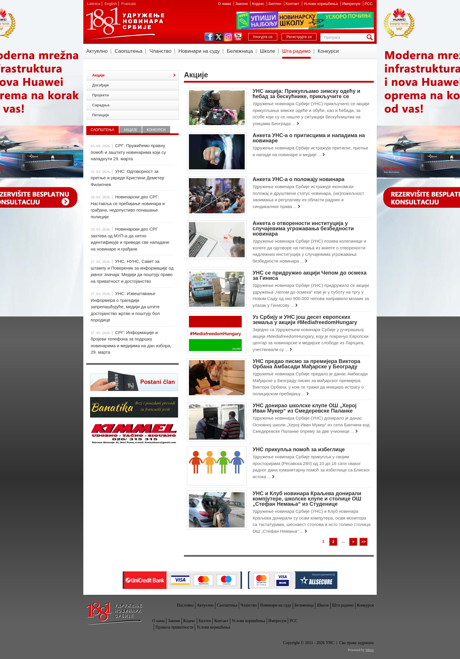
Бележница (240, 51)
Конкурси (328, 51)
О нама (225, 3)
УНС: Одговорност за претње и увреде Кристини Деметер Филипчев (127, 178)
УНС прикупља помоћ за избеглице (299, 449)
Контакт (293, 3)
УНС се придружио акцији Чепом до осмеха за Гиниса (310, 275)
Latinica (93, 3)
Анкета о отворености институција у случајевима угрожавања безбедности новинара (303, 228)
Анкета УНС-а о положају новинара (298, 179)
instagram (228, 37)
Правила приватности (174, 627)
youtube (238, 37)
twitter (218, 37)
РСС (369, 3)
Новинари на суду (199, 51)
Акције (98, 75)
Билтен (275, 3)
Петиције (100, 115)
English (110, 3)
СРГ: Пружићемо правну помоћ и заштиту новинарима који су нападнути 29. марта (128, 152)
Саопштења (129, 51)
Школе (267, 51)
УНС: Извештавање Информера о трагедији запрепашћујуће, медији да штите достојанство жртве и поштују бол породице (125, 306)
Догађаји (100, 85)
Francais (128, 3)
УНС (125, 23)
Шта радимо (296, 51)
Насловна (185, 605)
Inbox (370, 650)
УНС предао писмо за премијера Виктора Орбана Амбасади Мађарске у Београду (306, 363)
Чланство (160, 51)
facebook (208, 37)
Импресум (351, 3)
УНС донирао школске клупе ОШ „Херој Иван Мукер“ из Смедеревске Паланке (305, 408)
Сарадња (100, 105)
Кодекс (258, 3)
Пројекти (100, 95)
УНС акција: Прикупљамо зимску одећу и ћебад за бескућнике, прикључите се (306, 93)
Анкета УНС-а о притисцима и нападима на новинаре (309, 138)
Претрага (370, 37)
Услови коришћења (321, 3)
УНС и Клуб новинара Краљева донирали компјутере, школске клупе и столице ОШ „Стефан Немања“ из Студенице (307, 499)
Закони (242, 3)
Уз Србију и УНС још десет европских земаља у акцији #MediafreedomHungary (305, 319)
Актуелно (97, 51)
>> (363, 541)
